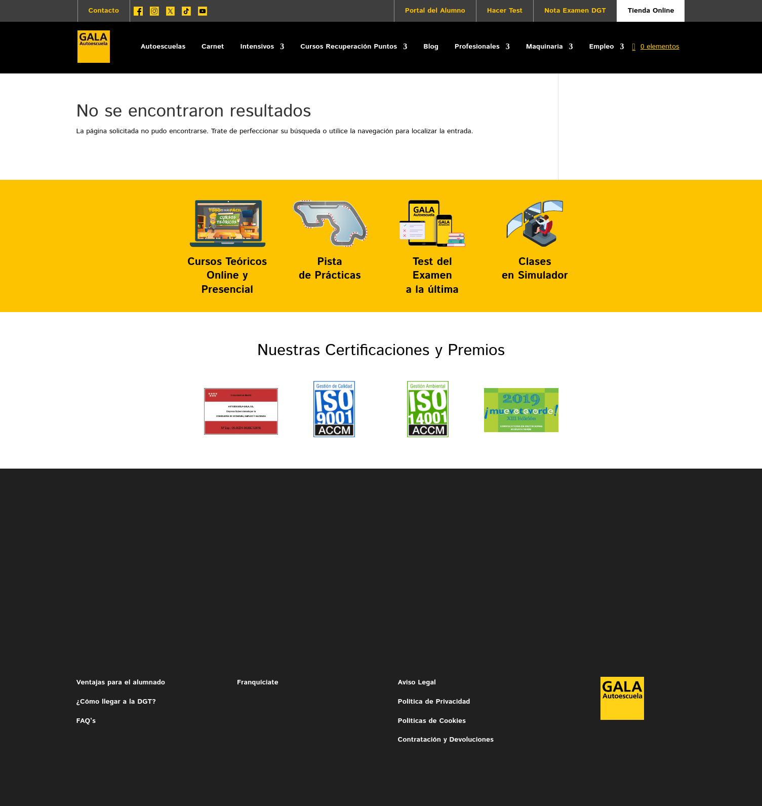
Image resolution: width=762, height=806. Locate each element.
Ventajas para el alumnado (121, 682)
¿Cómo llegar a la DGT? (116, 702)
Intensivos (257, 47)
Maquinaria (544, 47)
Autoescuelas (163, 47)
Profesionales (477, 47)
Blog (430, 47)
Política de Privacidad (434, 702)
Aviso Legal (418, 682)
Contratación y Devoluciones (446, 740)
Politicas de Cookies (432, 721)
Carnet (213, 47)
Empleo (601, 47)
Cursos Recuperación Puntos (348, 47)
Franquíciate (257, 682)
